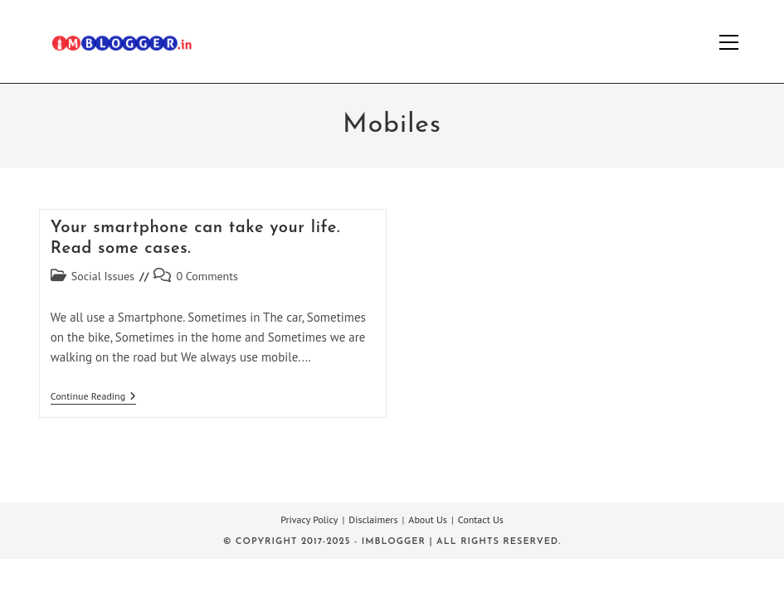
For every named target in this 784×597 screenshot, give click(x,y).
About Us (427, 519)
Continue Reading (93, 398)
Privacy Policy (309, 519)
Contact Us (481, 519)
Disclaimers (372, 519)
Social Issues (102, 276)
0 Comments (207, 276)
